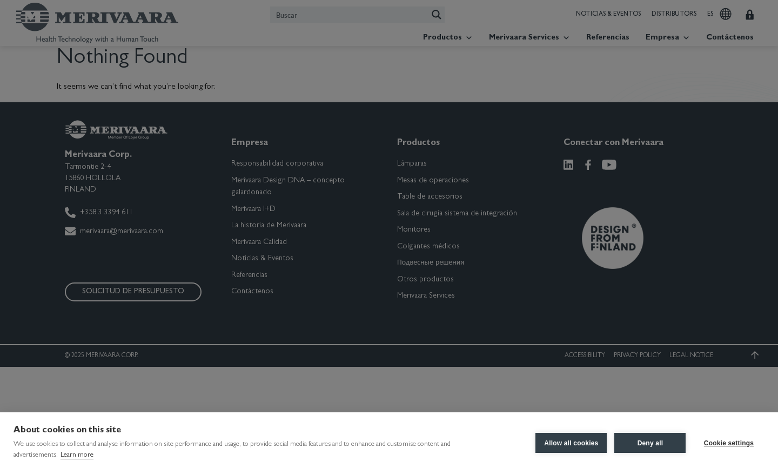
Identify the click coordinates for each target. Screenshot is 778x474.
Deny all (650, 443)
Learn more (77, 455)
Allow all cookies (571, 443)
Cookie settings (729, 443)
